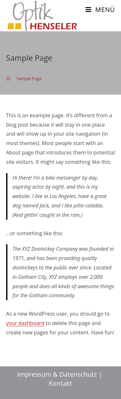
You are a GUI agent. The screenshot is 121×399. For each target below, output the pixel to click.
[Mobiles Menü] (100, 9)
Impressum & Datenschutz (57, 374)
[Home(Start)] (8, 78)
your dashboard (25, 323)
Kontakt (60, 383)
